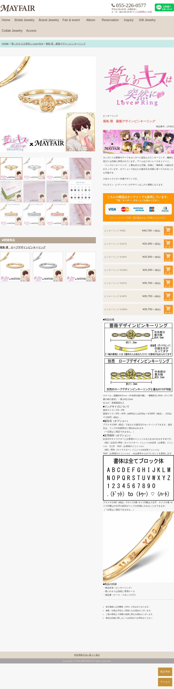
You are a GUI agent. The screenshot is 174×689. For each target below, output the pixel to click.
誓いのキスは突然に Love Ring (27, 43)
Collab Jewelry (12, 32)
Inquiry (128, 21)
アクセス (165, 681)
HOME (5, 43)
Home (6, 21)
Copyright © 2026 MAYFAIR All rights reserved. (87, 661)
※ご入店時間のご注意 (142, 12)
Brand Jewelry (49, 21)
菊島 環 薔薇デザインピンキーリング (66, 43)
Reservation (110, 21)
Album (90, 21)
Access (31, 32)
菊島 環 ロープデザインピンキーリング (22, 247)
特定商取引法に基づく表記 (87, 655)
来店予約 (165, 671)
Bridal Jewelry (24, 21)
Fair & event (71, 21)
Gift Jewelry (147, 21)
